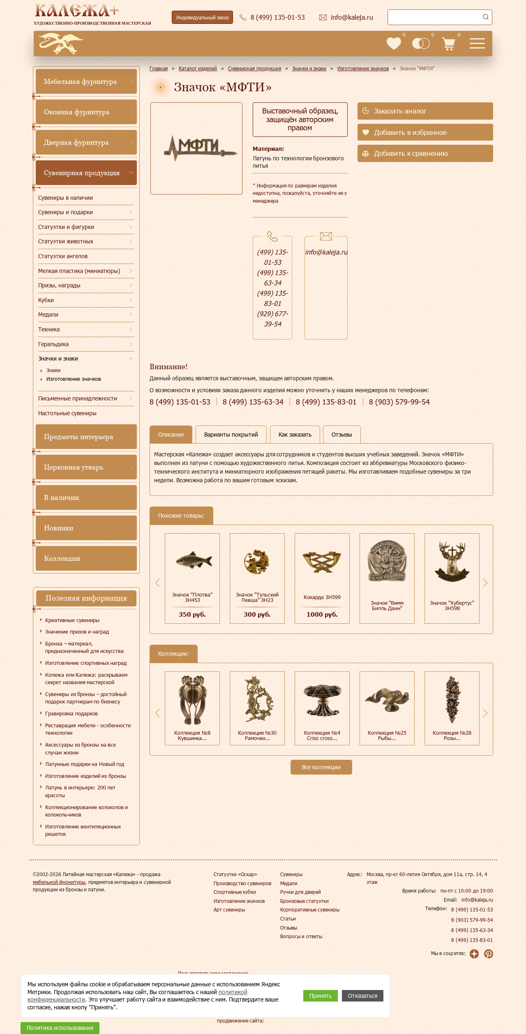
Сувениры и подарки (65, 211)
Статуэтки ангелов (63, 255)
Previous (157, 582)
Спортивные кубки (235, 892)
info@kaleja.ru (326, 252)
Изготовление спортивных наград (86, 662)
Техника (49, 329)
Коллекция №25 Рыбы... (387, 735)
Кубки (46, 299)
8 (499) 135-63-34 (472, 930)
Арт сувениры (229, 909)
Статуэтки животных (65, 241)
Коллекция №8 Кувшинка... (192, 735)
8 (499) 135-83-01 (472, 940)
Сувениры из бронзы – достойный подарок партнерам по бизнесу (86, 698)
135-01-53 (180, 402)
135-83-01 (326, 402)
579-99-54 (399, 402)
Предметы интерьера (78, 437)
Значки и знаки (58, 358)
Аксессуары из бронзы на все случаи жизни (80, 748)
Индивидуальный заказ (202, 17)
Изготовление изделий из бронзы (85, 776)
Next (485, 582)
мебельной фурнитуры (59, 882)
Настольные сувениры (67, 412)
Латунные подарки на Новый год (84, 764)
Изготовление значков (73, 378)
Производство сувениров (242, 883)
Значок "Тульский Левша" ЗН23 (257, 597)
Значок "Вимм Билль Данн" (387, 605)
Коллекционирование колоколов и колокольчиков (86, 811)
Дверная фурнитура (76, 142)
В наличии (61, 497)
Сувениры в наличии (65, 197)
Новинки (58, 528)
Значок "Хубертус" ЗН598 (452, 605)
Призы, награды (59, 285)
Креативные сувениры (72, 620)
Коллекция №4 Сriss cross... (322, 735)
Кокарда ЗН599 (322, 597)
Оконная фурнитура (77, 112)
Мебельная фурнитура (80, 81)
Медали (48, 314)
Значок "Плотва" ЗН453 (192, 597)
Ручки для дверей (300, 892)
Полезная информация (86, 598)
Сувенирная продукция (82, 173)
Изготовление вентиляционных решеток (83, 830)
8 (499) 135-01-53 (472, 909)
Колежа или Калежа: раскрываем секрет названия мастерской (86, 678)
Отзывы (288, 927)
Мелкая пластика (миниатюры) (79, 270)
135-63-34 (253, 402)
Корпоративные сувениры (309, 909)
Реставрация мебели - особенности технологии (88, 729)
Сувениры (291, 874)
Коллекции (62, 558)
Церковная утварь (73, 467)
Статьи (288, 918)
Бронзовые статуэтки (304, 901)
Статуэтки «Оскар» (235, 874)
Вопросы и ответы (301, 936)
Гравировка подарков (71, 713)
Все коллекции (321, 766)
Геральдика (53, 343)
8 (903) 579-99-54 (472, 920)
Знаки (53, 370)
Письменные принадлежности (77, 398)
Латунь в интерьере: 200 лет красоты (80, 791)
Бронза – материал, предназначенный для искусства (84, 647)
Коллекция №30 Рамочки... (257, 735)
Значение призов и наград (77, 631)
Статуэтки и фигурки (66, 226)
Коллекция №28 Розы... (452, 735)
